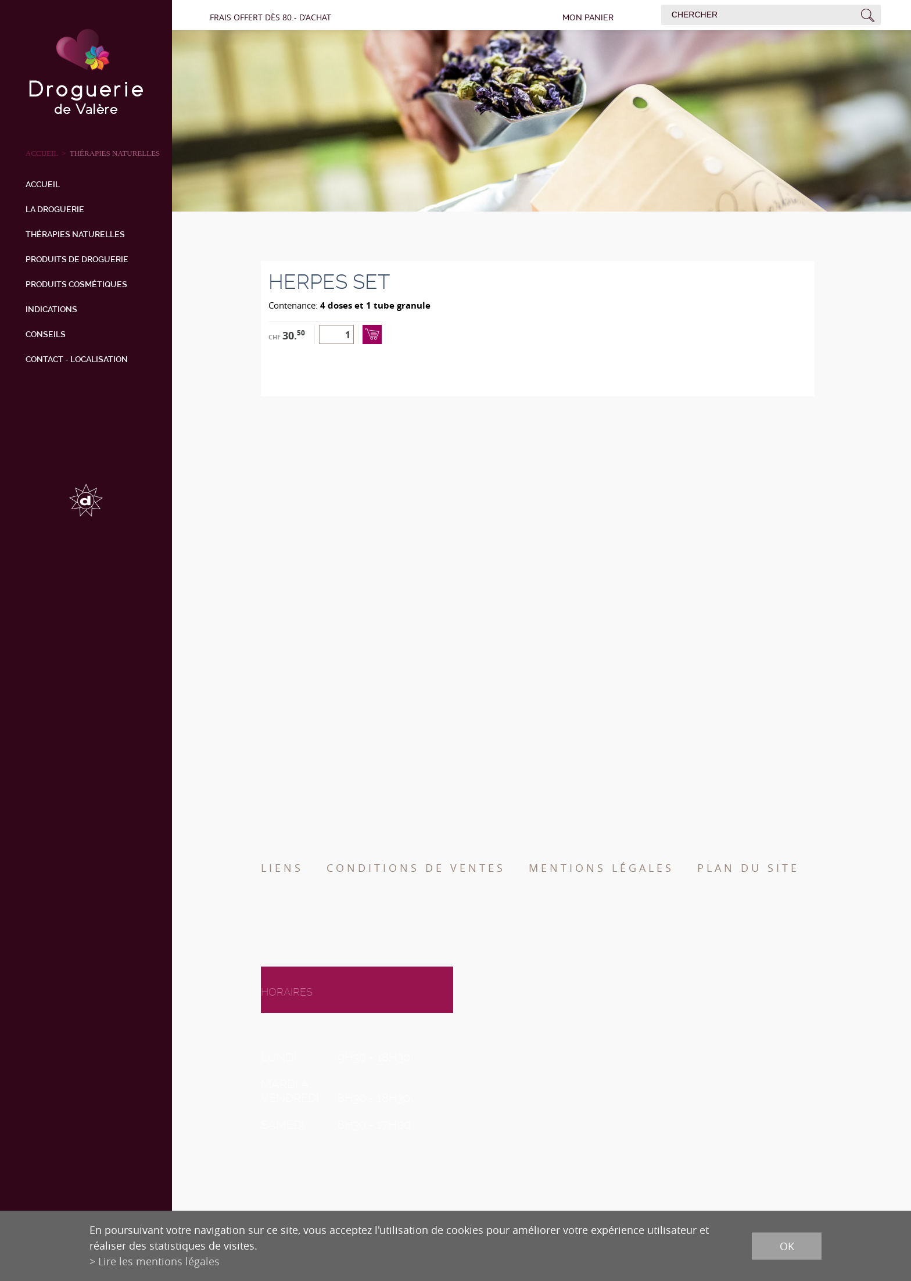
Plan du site (748, 868)
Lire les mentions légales (159, 1261)
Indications (51, 309)
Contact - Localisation (77, 359)
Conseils (46, 334)
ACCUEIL (42, 153)
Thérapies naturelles (115, 153)
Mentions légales (601, 868)
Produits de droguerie (77, 259)
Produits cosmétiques (76, 284)
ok (787, 1246)
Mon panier (588, 17)
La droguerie (55, 209)
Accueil (43, 184)
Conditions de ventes (416, 868)
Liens (282, 868)
